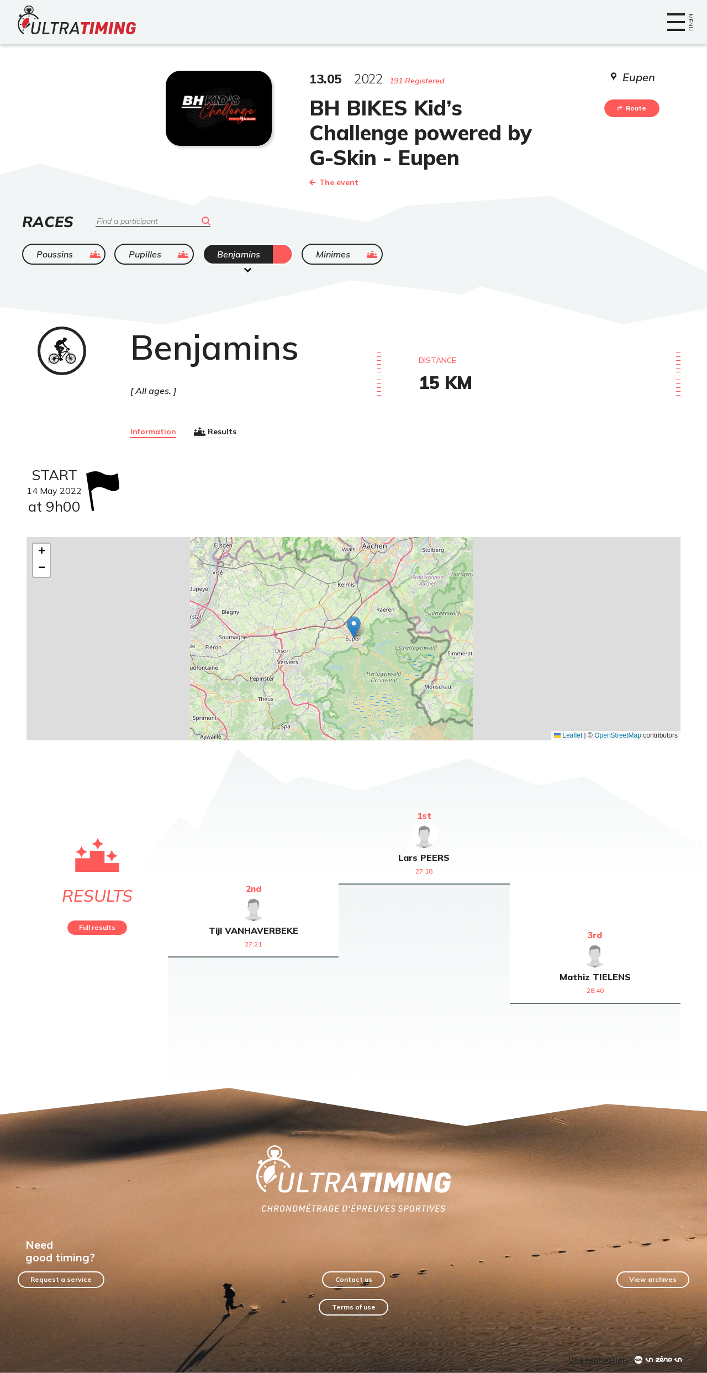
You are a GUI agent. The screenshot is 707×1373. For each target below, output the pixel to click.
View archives (653, 1279)
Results (215, 431)
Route (632, 108)
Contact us (353, 1279)
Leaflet (568, 735)
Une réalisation (597, 1359)
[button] (354, 627)
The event (333, 182)
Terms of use (354, 1307)
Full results (97, 927)
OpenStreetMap (617, 735)
